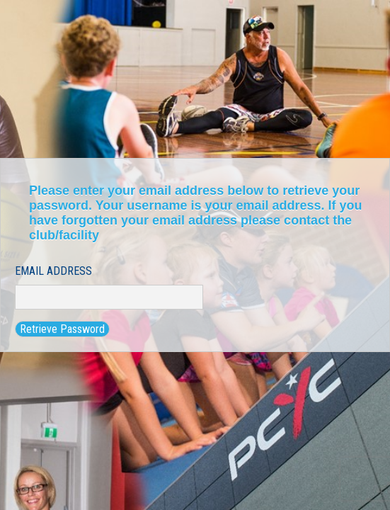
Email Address (53, 271)
